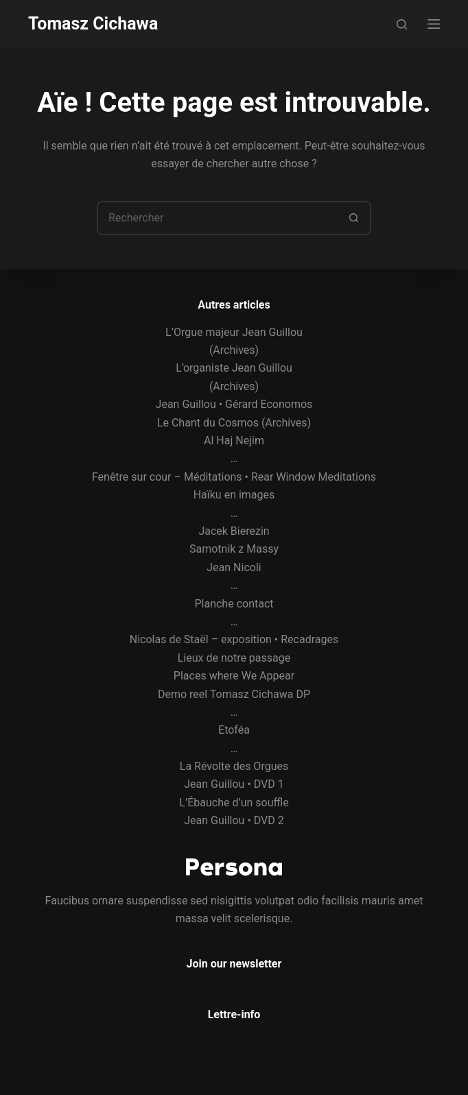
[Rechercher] (402, 24)
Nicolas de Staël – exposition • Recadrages (234, 639)
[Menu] (434, 24)
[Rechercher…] (217, 218)
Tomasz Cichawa (93, 24)
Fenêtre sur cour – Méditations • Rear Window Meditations (234, 476)
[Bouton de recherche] (354, 218)
